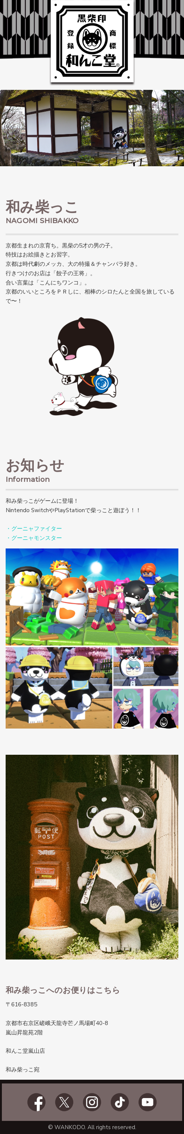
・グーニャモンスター (34, 538)
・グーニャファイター (34, 528)
